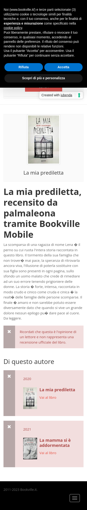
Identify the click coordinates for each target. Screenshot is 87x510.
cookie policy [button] (13, 28)
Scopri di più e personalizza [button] (43, 78)
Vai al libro (47, 397)
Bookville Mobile (41, 228)
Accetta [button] (63, 67)
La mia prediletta (43, 172)
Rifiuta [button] (24, 67)
